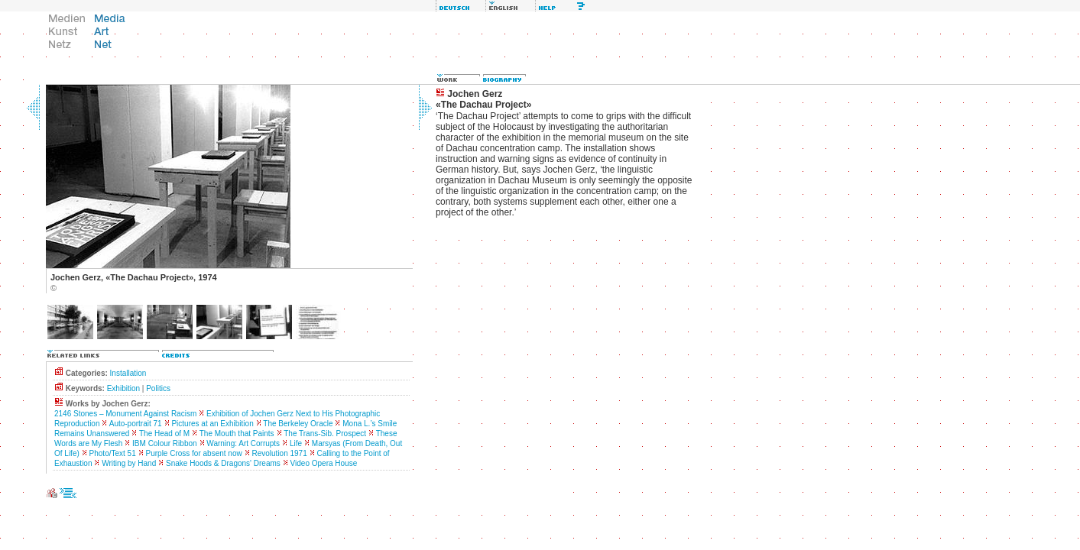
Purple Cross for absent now (194, 453)
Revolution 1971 (278, 453)
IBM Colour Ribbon (164, 443)
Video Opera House (324, 463)
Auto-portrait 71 (135, 423)
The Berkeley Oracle (297, 423)
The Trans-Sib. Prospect (325, 433)
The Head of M (164, 433)
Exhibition (123, 388)
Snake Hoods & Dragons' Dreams (223, 463)
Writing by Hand (129, 463)
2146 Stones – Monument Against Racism (125, 413)
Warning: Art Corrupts (243, 443)
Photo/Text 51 (112, 453)
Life (296, 443)
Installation (128, 373)
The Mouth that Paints (236, 433)
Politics (158, 388)
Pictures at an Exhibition (212, 423)
